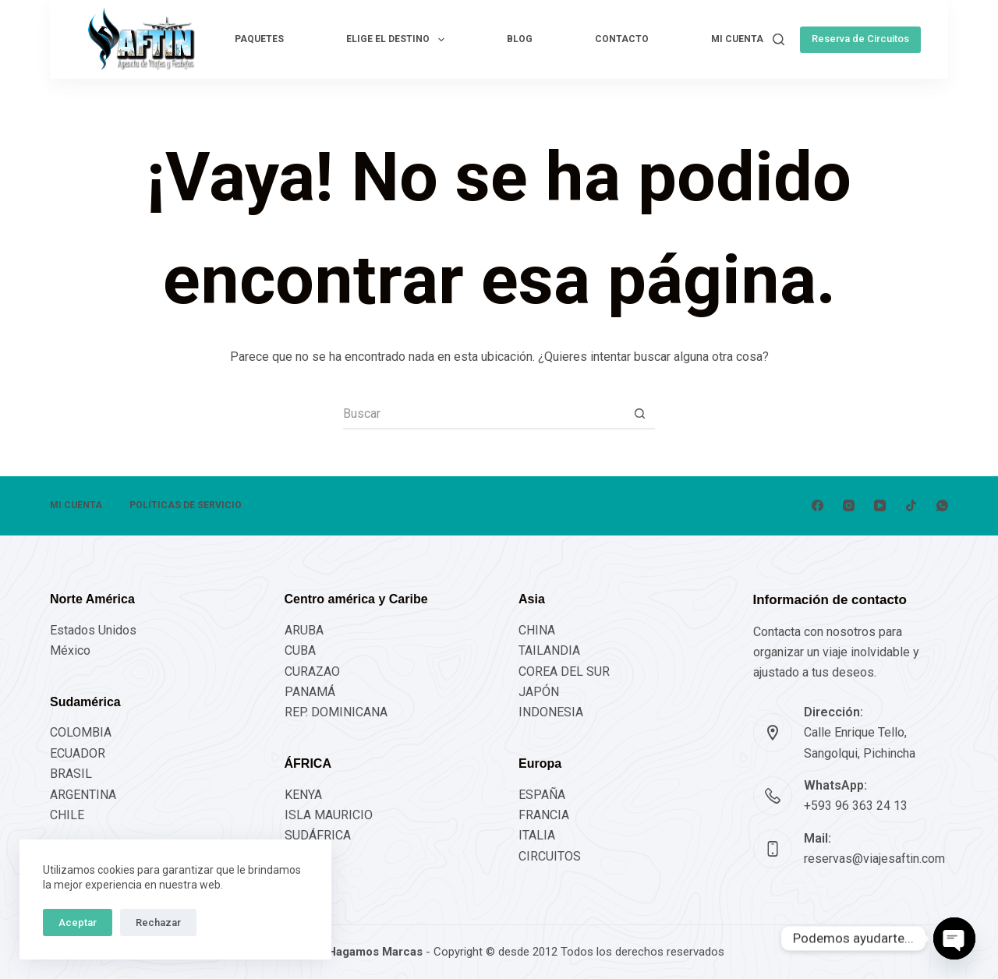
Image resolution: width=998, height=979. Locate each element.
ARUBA (304, 630)
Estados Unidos (93, 630)
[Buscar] (778, 39)
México (70, 650)
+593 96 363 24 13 (856, 805)
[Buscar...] (483, 413)
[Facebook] (817, 505)
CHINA (536, 630)
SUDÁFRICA (318, 835)
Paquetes (259, 39)
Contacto (622, 39)
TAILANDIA (549, 650)
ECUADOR (77, 753)
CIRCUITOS (549, 856)
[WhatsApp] (942, 505)
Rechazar (158, 922)
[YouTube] (880, 505)
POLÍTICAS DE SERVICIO (185, 505)
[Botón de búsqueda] (639, 413)
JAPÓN (538, 691)
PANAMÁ (310, 691)
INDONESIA (550, 712)
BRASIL (71, 773)
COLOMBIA (80, 732)
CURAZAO (312, 671)
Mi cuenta (737, 39)
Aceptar (77, 922)
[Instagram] (849, 505)
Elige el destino (398, 39)
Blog (520, 39)
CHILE (67, 815)
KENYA (303, 794)
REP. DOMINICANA (336, 712)
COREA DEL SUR (564, 671)
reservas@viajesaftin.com (874, 858)
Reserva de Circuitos (860, 38)
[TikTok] (911, 505)
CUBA (300, 650)
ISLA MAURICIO (329, 815)
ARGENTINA (83, 794)
